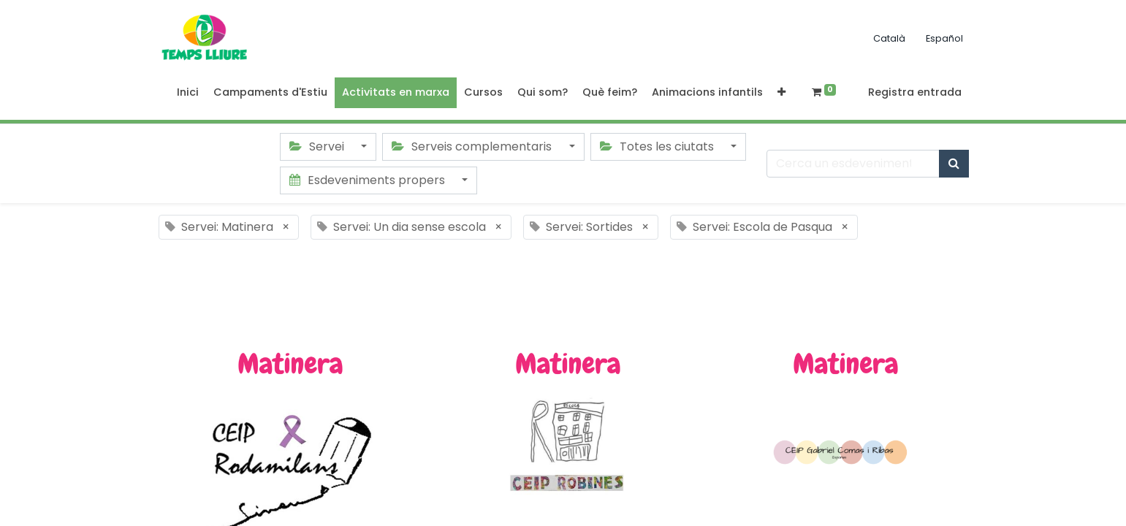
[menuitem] (188, 92)
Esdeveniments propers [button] (368, 180)
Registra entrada (915, 92)
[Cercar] (954, 164)
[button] (781, 92)
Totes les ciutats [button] (658, 146)
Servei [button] (318, 146)
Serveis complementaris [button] (473, 146)
